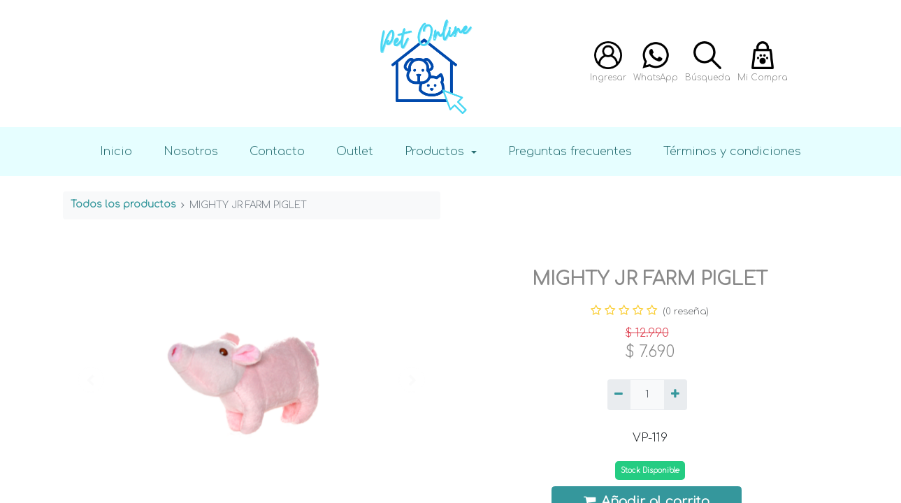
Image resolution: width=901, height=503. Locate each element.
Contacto (277, 151)
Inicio (116, 151)
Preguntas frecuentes (570, 151)
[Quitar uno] (618, 394)
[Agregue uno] (675, 394)
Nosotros (191, 151)
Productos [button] (436, 151)
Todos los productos (123, 204)
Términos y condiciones (732, 151)
